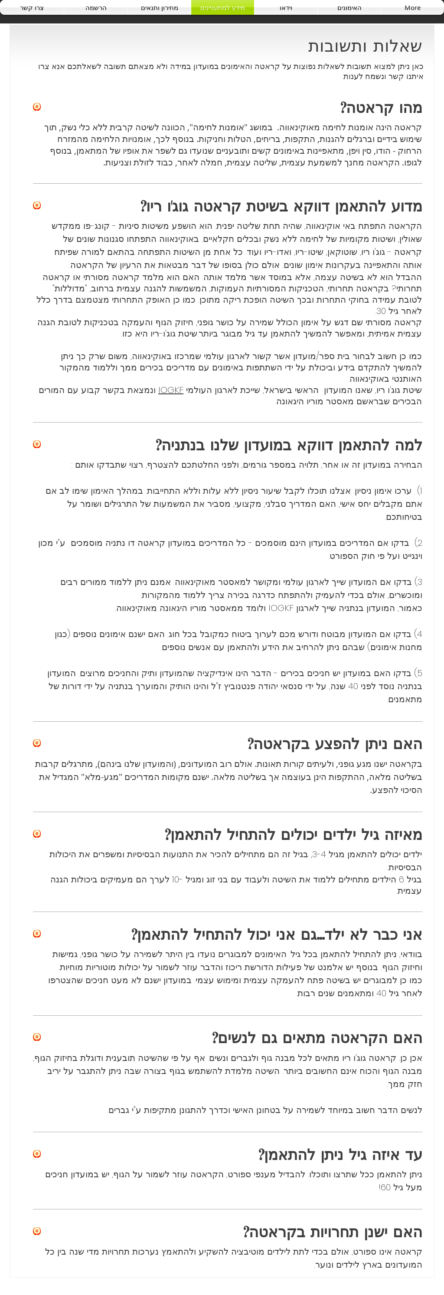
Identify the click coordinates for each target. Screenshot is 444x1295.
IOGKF (170, 390)
